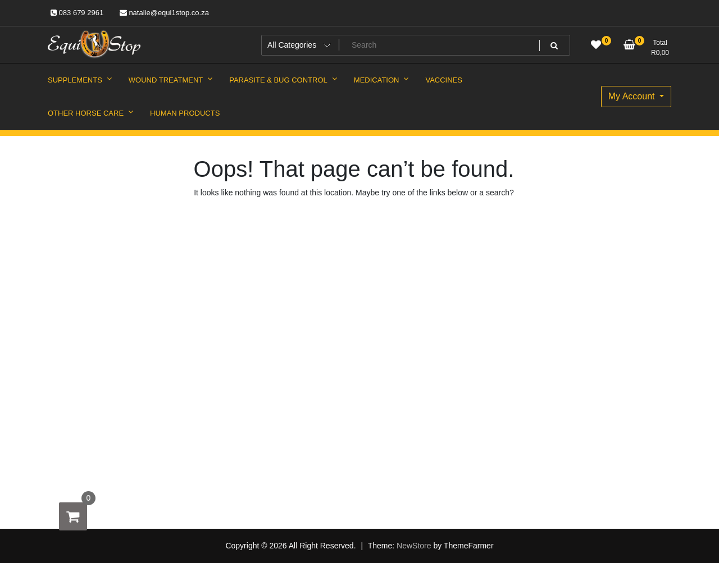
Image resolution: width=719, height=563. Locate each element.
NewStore (414, 545)
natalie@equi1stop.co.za (164, 12)
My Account (632, 96)
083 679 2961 (77, 12)
